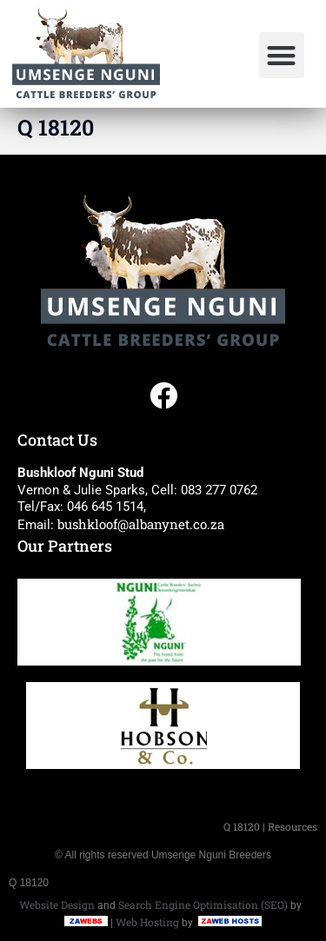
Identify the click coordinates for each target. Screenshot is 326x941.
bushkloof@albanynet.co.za (140, 524)
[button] (282, 55)
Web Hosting (147, 922)
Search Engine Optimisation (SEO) (203, 904)
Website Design (57, 904)
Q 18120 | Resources (270, 826)
